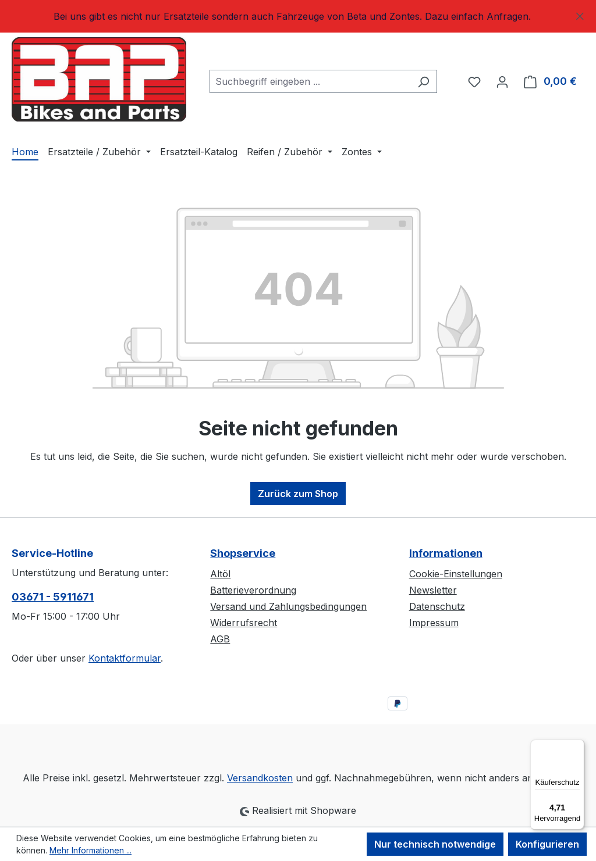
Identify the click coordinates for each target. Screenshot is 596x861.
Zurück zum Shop (298, 493)
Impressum (434, 622)
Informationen (446, 553)
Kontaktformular (124, 658)
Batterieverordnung (253, 590)
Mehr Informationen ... (90, 850)
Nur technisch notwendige (435, 844)
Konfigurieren (547, 844)
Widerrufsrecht (243, 622)
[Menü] (577, 746)
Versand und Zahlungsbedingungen (288, 606)
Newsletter (433, 590)
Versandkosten (260, 778)
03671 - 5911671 (53, 597)
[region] (298, 16)
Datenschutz (437, 606)
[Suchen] (423, 81)
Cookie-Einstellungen (455, 574)
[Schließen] (580, 14)
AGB (220, 639)
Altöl (220, 574)
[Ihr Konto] (502, 81)
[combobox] (310, 81)
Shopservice (242, 553)
